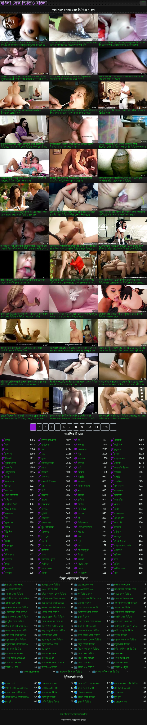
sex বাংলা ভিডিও (13, 589)
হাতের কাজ (10, 509)
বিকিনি (8, 541)
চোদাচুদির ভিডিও (122, 688)
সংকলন (45, 477)
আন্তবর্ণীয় (118, 499)
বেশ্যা (7, 477)
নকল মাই (9, 568)
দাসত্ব (7, 527)
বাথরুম (8, 573)
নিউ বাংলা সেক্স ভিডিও (88, 648)
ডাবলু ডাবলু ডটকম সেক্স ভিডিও (126, 626)
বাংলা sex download (15, 658)
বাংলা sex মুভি (121, 667)
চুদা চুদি (117, 697)
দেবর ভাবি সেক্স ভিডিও (88, 630)
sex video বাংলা (85, 584)
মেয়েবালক (46, 545)
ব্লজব (7, 440)
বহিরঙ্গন (8, 499)
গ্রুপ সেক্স (9, 522)
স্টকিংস (45, 472)
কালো (44, 499)
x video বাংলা (120, 701)
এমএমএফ (119, 518)
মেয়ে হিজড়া (120, 541)
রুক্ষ (80, 545)
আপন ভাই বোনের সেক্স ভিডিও (126, 589)
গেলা (80, 568)
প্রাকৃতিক (118, 481)
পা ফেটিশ (82, 573)
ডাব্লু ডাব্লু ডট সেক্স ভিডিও (53, 630)
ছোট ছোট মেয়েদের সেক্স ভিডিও (126, 621)
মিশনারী (8, 458)
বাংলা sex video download (54, 662)
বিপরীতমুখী (83, 550)
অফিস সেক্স (119, 568)
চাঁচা (43, 449)
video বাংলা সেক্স (50, 589)
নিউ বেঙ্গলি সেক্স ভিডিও (125, 648)
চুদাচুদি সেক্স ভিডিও (123, 616)
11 (96, 427)
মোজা (44, 573)
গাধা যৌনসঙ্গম (11, 495)
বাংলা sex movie (86, 658)
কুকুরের (117, 449)
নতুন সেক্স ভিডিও (122, 644)
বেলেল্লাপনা (47, 568)
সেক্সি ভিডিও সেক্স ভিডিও (17, 697)
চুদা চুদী (8, 701)
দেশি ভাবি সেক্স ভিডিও (15, 635)
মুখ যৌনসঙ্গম (48, 527)
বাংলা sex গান (121, 662)
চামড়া (8, 486)
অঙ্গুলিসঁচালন (121, 467)
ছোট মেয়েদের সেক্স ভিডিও (17, 626)
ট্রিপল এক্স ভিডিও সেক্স (52, 626)
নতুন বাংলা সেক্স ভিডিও (125, 639)
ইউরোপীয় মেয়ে (49, 440)
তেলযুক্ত (46, 531)
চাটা (116, 559)
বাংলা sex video (13, 662)
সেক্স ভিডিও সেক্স (50, 688)
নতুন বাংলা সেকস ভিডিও (89, 639)
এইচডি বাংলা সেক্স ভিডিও (17, 598)
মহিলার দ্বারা (119, 458)
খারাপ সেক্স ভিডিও (123, 607)
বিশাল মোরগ (84, 486)
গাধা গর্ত (45, 518)
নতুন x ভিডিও (120, 635)
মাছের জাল (83, 564)
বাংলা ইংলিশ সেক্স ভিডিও (107, 671)
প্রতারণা (118, 550)
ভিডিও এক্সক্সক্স (85, 692)
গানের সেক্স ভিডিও (50, 612)
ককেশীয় (118, 495)
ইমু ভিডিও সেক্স (85, 594)
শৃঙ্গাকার (117, 472)
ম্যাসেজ (45, 550)
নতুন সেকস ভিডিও (87, 644)
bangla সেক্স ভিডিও (51, 584)
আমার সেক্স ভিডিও (14, 594)
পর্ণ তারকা (118, 486)
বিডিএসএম (83, 522)
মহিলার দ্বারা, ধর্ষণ (122, 545)
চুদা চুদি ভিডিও (84, 701)
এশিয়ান (81, 458)
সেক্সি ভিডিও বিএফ (50, 701)
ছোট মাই (118, 444)
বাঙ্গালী (81, 559)
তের (44, 454)
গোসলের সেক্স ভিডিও (88, 612)
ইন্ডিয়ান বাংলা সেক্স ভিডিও (54, 594)
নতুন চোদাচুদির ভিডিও (15, 639)
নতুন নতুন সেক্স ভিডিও (52, 639)
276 (105, 427)
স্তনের (44, 541)
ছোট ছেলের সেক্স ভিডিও (89, 621)
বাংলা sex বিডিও (49, 667)
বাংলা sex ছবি (11, 667)
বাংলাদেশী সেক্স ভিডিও (88, 683)
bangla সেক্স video (14, 584)
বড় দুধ (81, 444)
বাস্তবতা (81, 531)
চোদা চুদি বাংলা (48, 697)
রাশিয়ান (117, 531)
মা (79, 518)
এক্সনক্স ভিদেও (84, 603)
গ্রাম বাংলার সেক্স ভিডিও (16, 616)
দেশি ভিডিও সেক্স (49, 635)
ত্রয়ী (80, 467)
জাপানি (8, 467)
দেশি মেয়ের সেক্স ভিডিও (89, 635)
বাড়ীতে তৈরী (11, 504)
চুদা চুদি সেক (83, 616)
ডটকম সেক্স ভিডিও (87, 626)
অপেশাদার (10, 481)
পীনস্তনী (117, 440)
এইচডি (117, 477)
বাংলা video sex (31, 671)
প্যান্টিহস (45, 564)
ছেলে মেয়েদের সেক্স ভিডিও (54, 621)
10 (89, 427)
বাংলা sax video (49, 653)
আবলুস (118, 536)
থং (6, 518)
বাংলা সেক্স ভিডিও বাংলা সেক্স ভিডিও (17, 692)
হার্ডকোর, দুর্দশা (48, 559)
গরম (44, 467)
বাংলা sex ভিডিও (86, 667)
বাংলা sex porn (121, 658)
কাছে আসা (119, 490)
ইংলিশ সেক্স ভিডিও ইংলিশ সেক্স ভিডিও (17, 688)
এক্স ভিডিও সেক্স (12, 603)
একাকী (81, 477)
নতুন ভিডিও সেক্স (50, 644)
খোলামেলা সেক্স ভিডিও (16, 612)
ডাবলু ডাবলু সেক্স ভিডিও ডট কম (17, 630)
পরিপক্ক (117, 554)
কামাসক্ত (9, 490)
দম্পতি (45, 509)
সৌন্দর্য (81, 463)
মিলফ (117, 454)
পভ (79, 490)
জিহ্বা (80, 554)
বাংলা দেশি (10, 683)
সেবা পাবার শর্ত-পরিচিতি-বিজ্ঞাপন (73, 714)
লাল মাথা (46, 504)
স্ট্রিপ (43, 486)
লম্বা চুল (45, 536)
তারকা (117, 509)
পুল (116, 573)
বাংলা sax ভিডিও (86, 653)
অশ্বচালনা (82, 449)
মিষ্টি (43, 490)
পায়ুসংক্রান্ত (10, 472)
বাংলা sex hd (48, 658)
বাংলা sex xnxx (85, 662)
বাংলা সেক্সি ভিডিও (87, 697)
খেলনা (117, 463)
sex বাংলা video (122, 584)
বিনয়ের (81, 481)
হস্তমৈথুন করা (48, 463)
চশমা (44, 554)
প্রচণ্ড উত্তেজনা (85, 527)
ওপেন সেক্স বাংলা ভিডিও (16, 607)
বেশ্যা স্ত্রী (118, 522)
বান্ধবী (81, 495)
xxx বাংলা (118, 692)
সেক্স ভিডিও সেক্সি (86, 688)
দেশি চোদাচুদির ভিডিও (124, 630)
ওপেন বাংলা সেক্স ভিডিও (125, 603)
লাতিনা (117, 527)
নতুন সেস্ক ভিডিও (13, 648)
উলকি (80, 504)
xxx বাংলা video (49, 683)
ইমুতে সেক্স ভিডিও (122, 594)
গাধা (7, 444)
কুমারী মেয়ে (10, 463)
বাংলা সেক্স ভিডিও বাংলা (23, 3)
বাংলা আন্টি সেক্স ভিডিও (71, 671)
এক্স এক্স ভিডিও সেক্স (124, 598)
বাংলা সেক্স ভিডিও (50, 692)
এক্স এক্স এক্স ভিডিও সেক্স (89, 598)
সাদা (7, 449)
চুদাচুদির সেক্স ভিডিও (14, 621)
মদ (6, 550)
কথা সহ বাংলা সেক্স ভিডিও (90, 607)
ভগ (79, 440)
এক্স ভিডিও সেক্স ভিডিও (53, 603)
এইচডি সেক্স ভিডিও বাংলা (53, 598)
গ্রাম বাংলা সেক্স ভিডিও (125, 612)
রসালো (8, 559)
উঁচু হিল (8, 531)
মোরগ (117, 504)
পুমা (79, 541)
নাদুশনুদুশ (9, 545)
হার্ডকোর (45, 444)
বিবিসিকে (82, 509)
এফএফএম (119, 513)
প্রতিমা (117, 564)
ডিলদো (45, 495)
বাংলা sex (119, 653)
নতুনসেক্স (46, 648)
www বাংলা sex (85, 589)
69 (6, 536)
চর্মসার (81, 499)
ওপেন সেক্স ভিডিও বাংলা (53, 607)
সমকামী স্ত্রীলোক (49, 481)
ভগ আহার (46, 522)
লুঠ (79, 454)
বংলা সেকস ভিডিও (14, 653)
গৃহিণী (44, 513)
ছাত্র (80, 536)
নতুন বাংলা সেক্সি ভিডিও (16, 644)
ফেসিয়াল (9, 513)
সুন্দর (44, 458)
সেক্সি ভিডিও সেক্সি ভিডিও (126, 683)
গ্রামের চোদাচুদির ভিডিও (53, 616)
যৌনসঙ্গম (9, 554)
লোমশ (81, 472)
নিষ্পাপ (8, 454)
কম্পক (81, 513)
